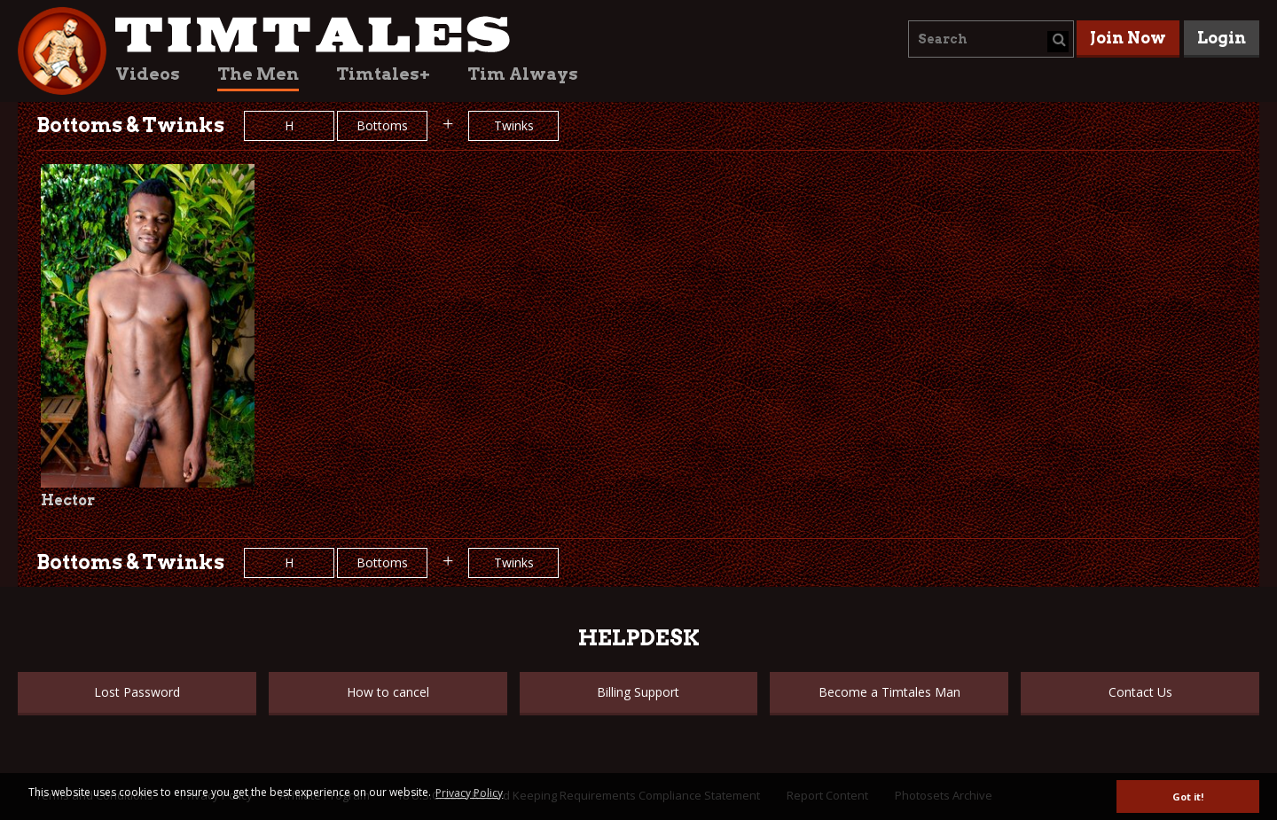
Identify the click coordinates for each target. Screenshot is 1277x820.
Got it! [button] (1187, 796)
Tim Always (522, 74)
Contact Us (1140, 691)
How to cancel (388, 691)
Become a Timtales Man (889, 691)
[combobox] (991, 39)
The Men (258, 74)
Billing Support (638, 691)
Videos (147, 74)
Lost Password (137, 691)
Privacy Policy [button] (469, 792)
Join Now (1128, 37)
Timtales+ (383, 74)
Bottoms (382, 125)
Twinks (514, 125)
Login (1221, 37)
